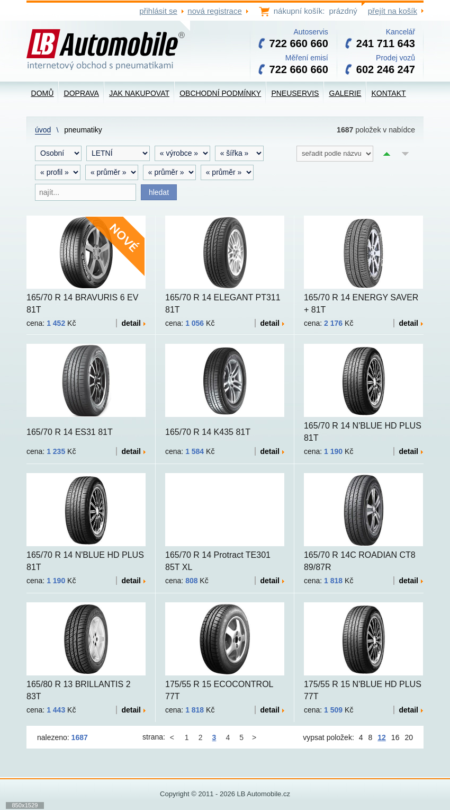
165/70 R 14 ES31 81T (69, 432)
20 (408, 737)
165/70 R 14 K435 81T (207, 432)
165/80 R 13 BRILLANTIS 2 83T (78, 690)
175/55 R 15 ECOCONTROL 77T (219, 690)
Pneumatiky (83, 130)
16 (395, 737)
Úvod (43, 130)
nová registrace (214, 10)
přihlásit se (158, 10)
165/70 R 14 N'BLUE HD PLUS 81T (362, 431)
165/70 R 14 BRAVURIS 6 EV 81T (82, 303)
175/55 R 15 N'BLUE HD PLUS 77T (362, 690)
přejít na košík (392, 10)
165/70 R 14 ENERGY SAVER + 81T (361, 303)
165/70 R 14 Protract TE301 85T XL (218, 561)
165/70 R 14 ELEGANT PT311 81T (223, 303)
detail (133, 323)
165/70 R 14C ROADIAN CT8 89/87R (360, 561)
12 (381, 737)
